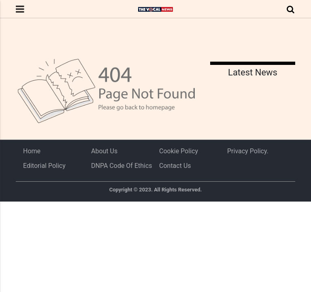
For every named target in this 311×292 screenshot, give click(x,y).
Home (31, 151)
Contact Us (175, 166)
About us (104, 151)
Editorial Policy (44, 166)
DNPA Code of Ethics (121, 166)
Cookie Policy (178, 151)
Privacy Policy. (247, 151)
